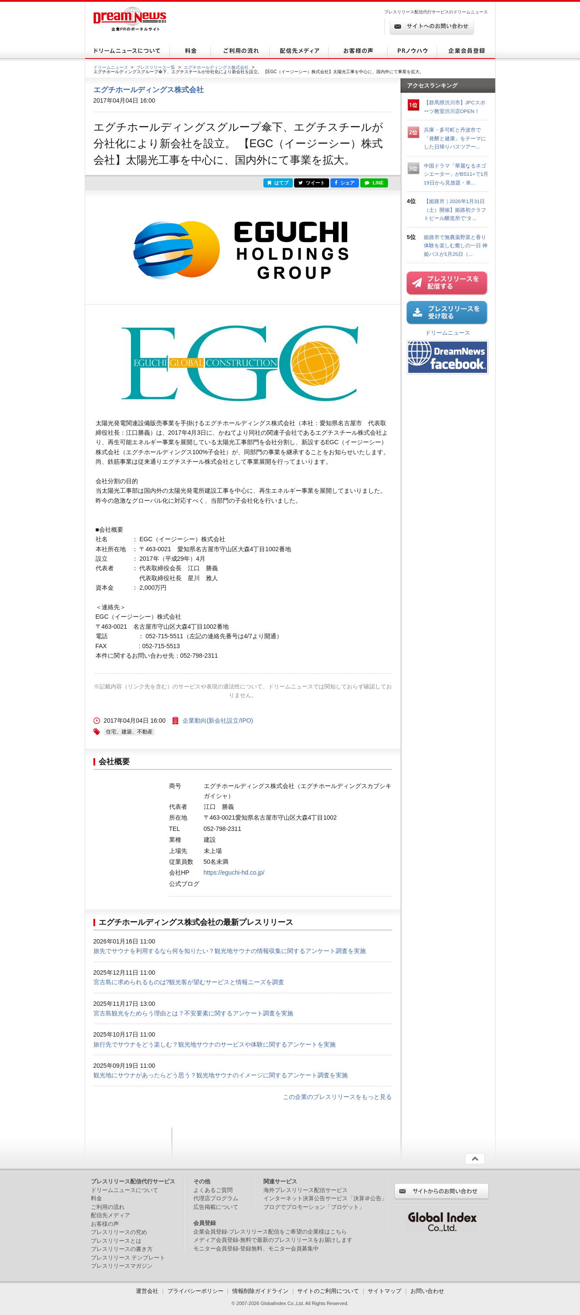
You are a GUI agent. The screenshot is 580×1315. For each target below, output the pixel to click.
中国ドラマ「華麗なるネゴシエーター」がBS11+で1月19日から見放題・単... (456, 174)
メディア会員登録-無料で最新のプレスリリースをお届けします (272, 1240)
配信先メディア (110, 1215)
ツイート (311, 182)
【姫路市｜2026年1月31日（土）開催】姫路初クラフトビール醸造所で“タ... (455, 209)
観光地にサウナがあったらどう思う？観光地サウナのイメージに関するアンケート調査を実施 (220, 1075)
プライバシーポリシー (195, 1291)
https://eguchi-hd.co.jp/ (234, 872)
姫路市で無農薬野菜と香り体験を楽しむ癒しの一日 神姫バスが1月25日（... (455, 245)
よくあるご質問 (213, 1190)
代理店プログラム (215, 1198)
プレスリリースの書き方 (122, 1249)
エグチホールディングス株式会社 (216, 67)
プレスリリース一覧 (155, 67)
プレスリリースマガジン (122, 1266)
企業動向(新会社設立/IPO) (218, 720)
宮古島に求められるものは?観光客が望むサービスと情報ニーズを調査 (189, 982)
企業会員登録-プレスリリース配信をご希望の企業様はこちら (270, 1231)
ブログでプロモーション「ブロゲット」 (314, 1207)
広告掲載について (215, 1207)
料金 (96, 1198)
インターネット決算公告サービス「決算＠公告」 (325, 1198)
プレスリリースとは (116, 1240)
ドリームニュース (110, 67)
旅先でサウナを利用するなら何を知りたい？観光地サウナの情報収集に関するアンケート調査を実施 (229, 950)
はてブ (278, 182)
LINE (374, 182)
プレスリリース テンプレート (128, 1257)
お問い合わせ (427, 1291)
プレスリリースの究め (119, 1232)
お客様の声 (105, 1224)
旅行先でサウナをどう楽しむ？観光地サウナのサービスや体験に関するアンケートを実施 (214, 1044)
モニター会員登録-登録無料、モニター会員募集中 (256, 1248)
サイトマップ (384, 1291)
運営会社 (148, 1291)
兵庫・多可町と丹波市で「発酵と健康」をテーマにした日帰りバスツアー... (455, 138)
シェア (345, 182)
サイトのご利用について (328, 1291)
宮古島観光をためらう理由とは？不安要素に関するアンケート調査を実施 (193, 1013)
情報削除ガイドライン (260, 1291)
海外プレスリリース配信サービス (305, 1190)
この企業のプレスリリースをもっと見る (337, 1096)
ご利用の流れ (108, 1207)
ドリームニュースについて (124, 1190)
